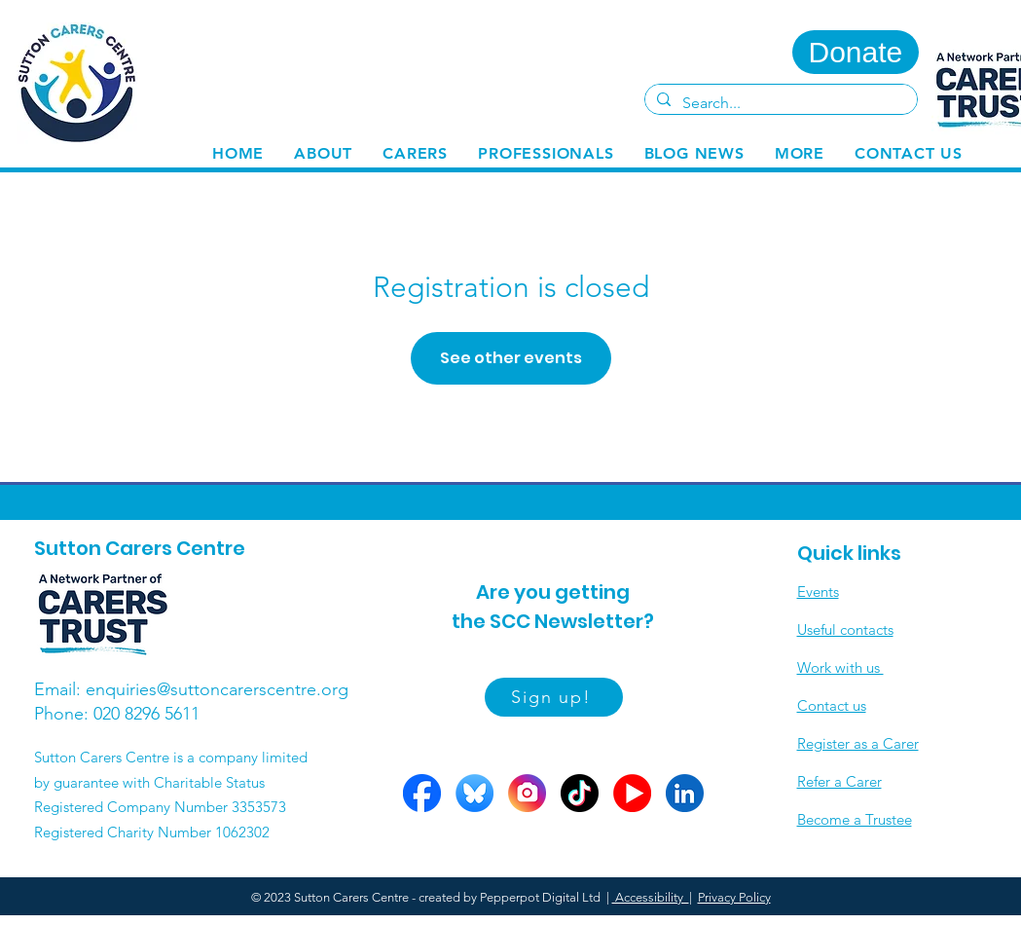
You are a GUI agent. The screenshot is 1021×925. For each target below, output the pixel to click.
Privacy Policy (734, 897)
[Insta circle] (527, 793)
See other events (511, 358)
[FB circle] (422, 793)
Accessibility (650, 897)
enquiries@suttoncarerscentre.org (217, 689)
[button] (415, 153)
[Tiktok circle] (580, 793)
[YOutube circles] (632, 793)
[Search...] (779, 103)
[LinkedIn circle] (685, 793)
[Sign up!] (554, 697)
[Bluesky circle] (474, 793)
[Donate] (855, 52)
